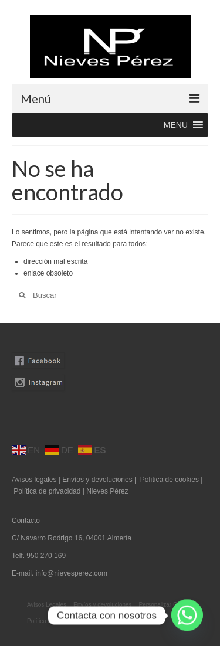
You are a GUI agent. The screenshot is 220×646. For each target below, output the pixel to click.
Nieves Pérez (107, 491)
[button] (176, 125)
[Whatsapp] (187, 615)
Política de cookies (169, 479)
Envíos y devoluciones (97, 479)
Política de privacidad (47, 491)
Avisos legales (34, 479)
